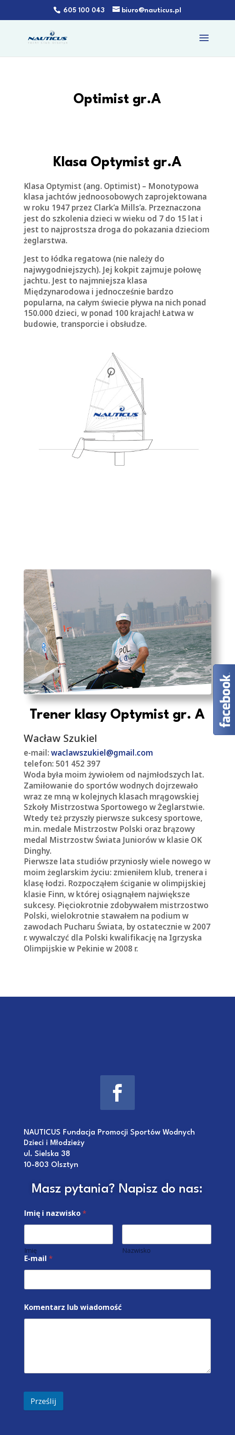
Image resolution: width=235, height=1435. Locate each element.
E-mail (38, 1258)
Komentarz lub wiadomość (73, 1307)
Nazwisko (136, 1250)
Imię (30, 1250)
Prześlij (43, 1401)
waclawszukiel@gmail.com (102, 753)
